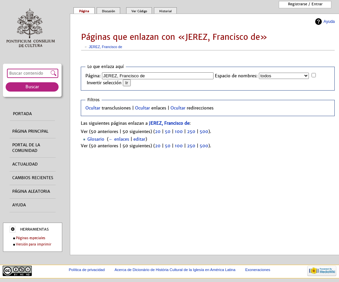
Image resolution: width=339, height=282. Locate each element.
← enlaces (119, 139)
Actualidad (25, 164)
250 (191, 131)
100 (179, 131)
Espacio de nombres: (236, 76)
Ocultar (92, 108)
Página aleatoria (31, 191)
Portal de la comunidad (26, 147)
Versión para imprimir (33, 244)
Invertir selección (104, 83)
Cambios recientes (32, 177)
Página (84, 11)
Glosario (95, 139)
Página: (93, 76)
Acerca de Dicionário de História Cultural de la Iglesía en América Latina (175, 270)
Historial (165, 11)
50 (167, 131)
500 (204, 131)
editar (139, 139)
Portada (22, 113)
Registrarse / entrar (305, 4)
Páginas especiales (30, 238)
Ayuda (329, 21)
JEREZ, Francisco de (105, 47)
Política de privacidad (87, 270)
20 (158, 131)
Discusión (108, 11)
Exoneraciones (257, 270)
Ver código (139, 11)
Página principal (30, 131)
